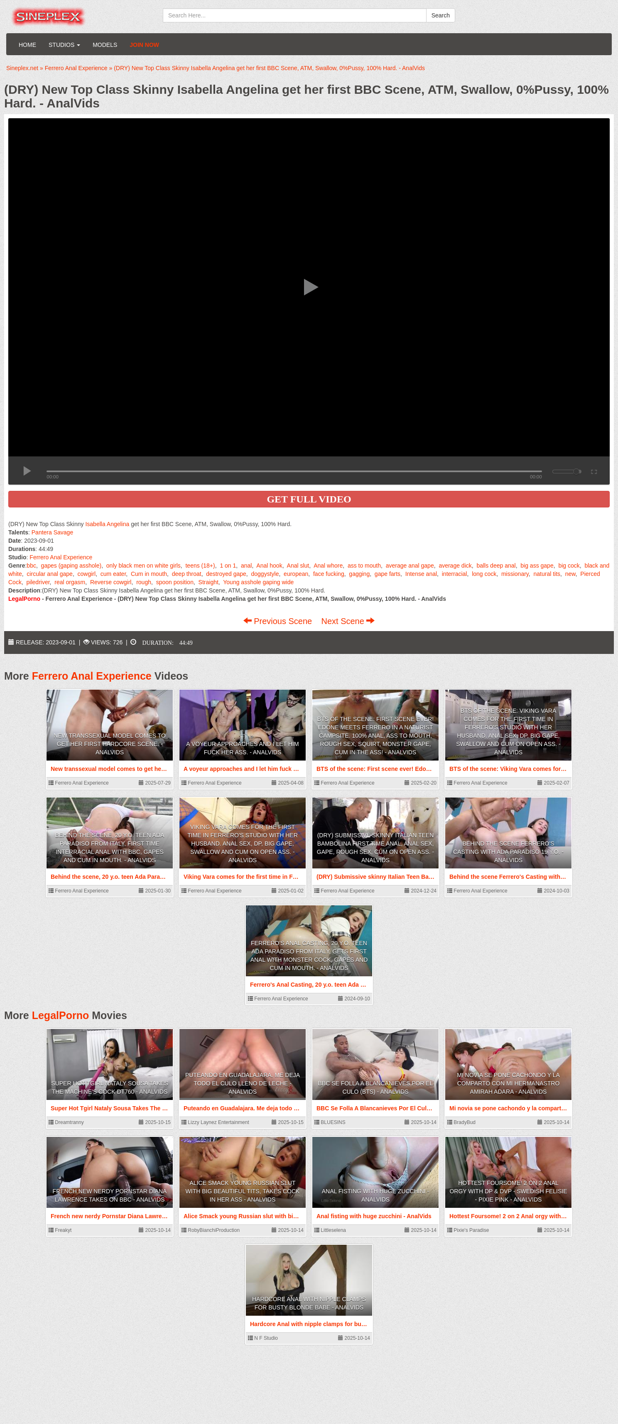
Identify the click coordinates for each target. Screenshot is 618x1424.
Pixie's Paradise (468, 1230)
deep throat (186, 574)
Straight (208, 582)
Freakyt (60, 1230)
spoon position (175, 582)
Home (27, 44)
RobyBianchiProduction (210, 1230)
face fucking (328, 574)
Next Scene (348, 621)
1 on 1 (228, 565)
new (570, 574)
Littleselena (330, 1230)
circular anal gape (50, 574)
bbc (31, 565)
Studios (64, 44)
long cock (484, 574)
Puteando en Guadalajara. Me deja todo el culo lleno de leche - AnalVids (242, 1083)
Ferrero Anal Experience (60, 557)
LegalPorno (60, 1015)
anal (246, 565)
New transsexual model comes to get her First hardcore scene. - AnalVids (110, 744)
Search (441, 15)
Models (105, 44)
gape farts (387, 574)
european (296, 574)
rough (143, 582)
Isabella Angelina (107, 524)
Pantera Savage (52, 532)
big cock (568, 565)
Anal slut (298, 565)
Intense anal (421, 574)
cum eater (113, 574)
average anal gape (410, 565)
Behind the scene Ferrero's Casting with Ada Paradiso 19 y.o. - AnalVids (508, 851)
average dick (455, 565)
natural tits (547, 574)
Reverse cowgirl (111, 582)
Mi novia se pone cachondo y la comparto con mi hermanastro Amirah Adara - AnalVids (508, 1083)
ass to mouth (364, 565)
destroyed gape (226, 574)
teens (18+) (200, 565)
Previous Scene (278, 621)
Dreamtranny (66, 1122)
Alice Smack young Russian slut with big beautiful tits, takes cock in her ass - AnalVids (243, 1191)
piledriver (38, 582)
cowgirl (87, 574)
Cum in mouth (149, 574)
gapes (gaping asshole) (71, 565)
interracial (454, 574)
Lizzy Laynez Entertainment (215, 1122)
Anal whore (328, 565)
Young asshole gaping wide (258, 582)
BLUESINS (330, 1122)
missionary (515, 574)
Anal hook (269, 565)
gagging (359, 574)
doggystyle (265, 574)
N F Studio (263, 1338)
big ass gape (536, 565)
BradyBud (461, 1122)
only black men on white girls (143, 565)
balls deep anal (495, 565)
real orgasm (69, 582)
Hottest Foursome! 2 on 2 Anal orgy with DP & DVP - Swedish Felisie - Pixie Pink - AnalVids (508, 1191)
